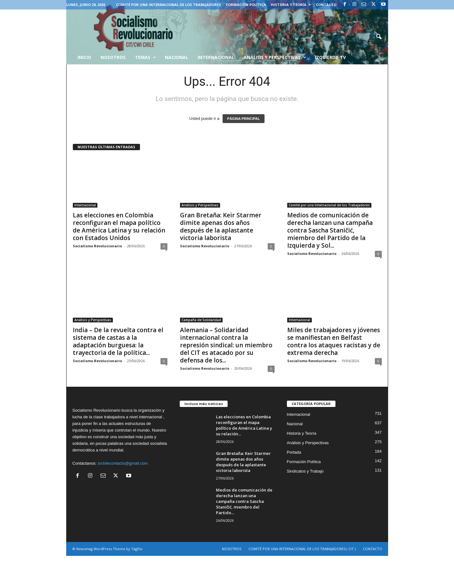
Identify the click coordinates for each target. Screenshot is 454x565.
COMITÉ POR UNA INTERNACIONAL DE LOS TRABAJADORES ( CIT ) (302, 548)
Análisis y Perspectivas (275, 57)
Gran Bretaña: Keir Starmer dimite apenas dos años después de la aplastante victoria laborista (220, 226)
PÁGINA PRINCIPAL (243, 119)
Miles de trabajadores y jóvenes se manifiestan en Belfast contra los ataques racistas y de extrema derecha (333, 341)
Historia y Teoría (291, 4)
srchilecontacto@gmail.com (123, 463)
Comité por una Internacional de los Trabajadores (329, 205)
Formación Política (246, 4)
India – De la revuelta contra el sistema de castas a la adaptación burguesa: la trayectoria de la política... (118, 341)
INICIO (84, 57)
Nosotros (113, 57)
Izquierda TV (330, 57)
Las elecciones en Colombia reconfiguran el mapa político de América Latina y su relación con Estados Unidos (119, 226)
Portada (294, 452)
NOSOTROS (231, 548)
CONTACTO (326, 4)
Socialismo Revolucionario (97, 246)
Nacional (176, 57)
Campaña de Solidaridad (201, 320)
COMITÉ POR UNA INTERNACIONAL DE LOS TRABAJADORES (168, 4)
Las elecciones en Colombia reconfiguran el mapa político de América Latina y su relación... (244, 425)
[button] (379, 37)
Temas (145, 57)
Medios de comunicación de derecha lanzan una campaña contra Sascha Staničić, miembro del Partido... (244, 501)
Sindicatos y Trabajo (305, 471)
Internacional (216, 57)
